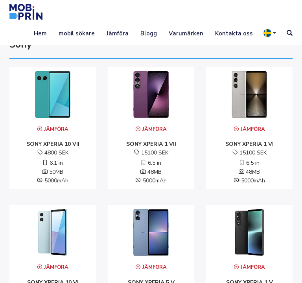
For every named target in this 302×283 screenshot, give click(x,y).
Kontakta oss (234, 33)
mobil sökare (77, 33)
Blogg (148, 33)
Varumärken (186, 33)
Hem (40, 33)
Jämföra (118, 33)
